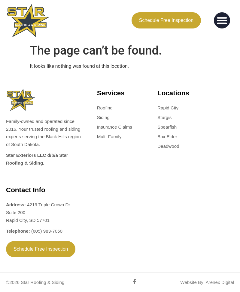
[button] (222, 20)
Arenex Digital (219, 282)
